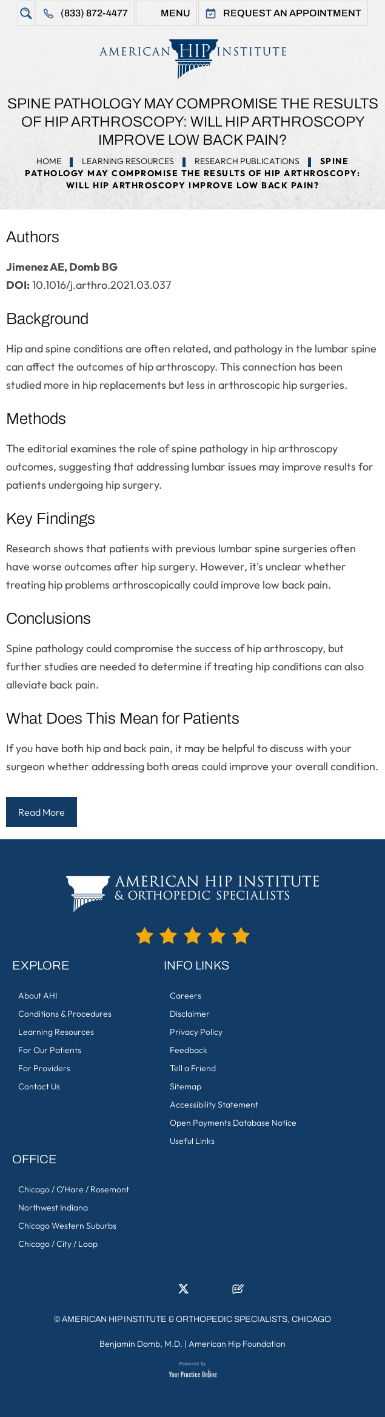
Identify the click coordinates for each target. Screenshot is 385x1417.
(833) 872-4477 (94, 13)
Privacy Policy (196, 1031)
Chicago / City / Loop (58, 1243)
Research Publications (247, 161)
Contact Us (39, 1086)
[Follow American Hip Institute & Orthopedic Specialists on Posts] (238, 1292)
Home (48, 161)
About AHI (37, 995)
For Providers (44, 1068)
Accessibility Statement (214, 1104)
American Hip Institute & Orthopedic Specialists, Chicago (196, 1319)
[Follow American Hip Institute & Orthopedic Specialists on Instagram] (202, 1292)
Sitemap (185, 1086)
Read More (41, 812)
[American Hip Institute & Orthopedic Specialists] (192, 59)
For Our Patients (49, 1050)
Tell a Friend (193, 1068)
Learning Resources (128, 161)
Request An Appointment (292, 13)
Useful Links (192, 1140)
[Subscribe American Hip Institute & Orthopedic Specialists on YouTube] (220, 1292)
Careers (185, 995)
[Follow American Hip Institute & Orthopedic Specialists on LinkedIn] (165, 1292)
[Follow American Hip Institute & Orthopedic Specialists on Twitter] (184, 1292)
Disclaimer (190, 1013)
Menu (175, 13)
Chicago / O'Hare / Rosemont (73, 1189)
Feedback (188, 1050)
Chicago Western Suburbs (67, 1225)
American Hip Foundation (237, 1343)
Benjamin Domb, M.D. (140, 1343)
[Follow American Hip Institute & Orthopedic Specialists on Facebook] (147, 1292)
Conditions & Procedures (65, 1013)
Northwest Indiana (53, 1207)
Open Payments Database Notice (233, 1122)
